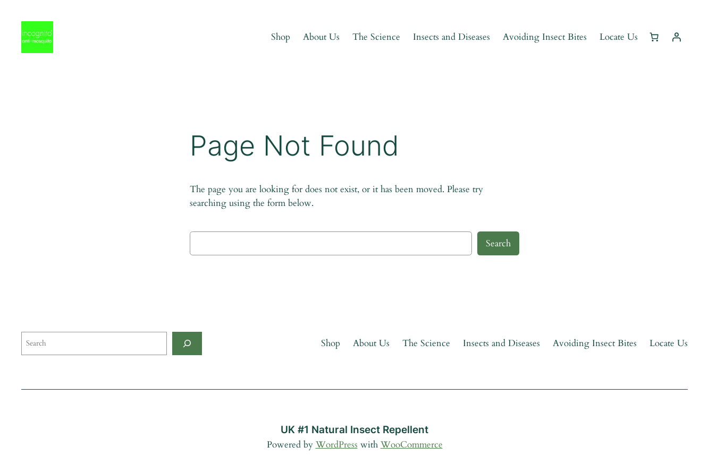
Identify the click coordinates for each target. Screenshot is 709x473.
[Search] (187, 343)
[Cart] (654, 37)
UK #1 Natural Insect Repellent (354, 429)
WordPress (337, 444)
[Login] (676, 37)
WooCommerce (412, 444)
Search (498, 243)
